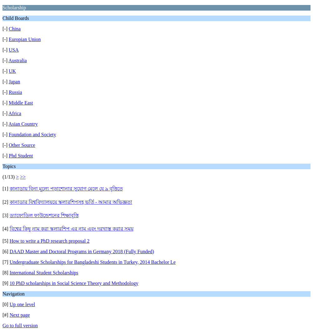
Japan (14, 81)
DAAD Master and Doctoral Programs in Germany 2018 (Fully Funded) (82, 251)
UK (12, 71)
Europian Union (25, 39)
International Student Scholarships (44, 272)
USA (14, 50)
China (15, 28)
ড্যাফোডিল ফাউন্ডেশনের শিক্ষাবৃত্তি (44, 215)
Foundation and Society (32, 134)
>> (23, 176)
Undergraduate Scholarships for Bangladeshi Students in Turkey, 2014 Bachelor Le (93, 262)
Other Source (22, 145)
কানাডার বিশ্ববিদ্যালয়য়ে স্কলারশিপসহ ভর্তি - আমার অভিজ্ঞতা (71, 202)
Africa (14, 113)
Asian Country (23, 124)
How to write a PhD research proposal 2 (49, 241)
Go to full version (20, 325)
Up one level (22, 304)
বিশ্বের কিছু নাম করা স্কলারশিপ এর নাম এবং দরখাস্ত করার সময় (71, 228)
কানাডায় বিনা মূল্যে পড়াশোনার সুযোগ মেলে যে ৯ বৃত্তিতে (66, 188)
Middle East (21, 102)
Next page (20, 315)
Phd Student (21, 155)
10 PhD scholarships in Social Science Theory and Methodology (74, 283)
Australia (17, 60)
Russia (15, 92)
